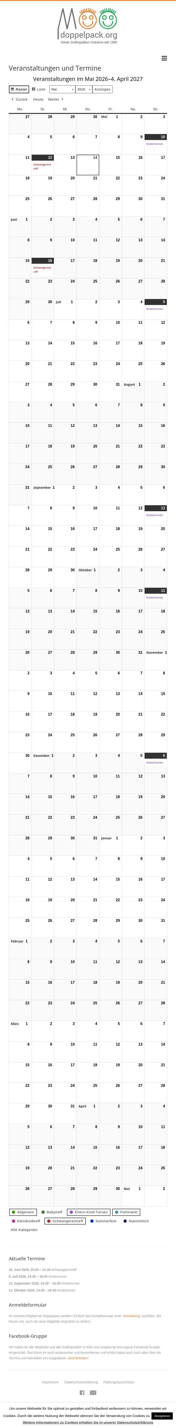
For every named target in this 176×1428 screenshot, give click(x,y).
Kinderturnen (58, 1276)
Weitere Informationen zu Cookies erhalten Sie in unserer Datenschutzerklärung (88, 1422)
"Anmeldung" (131, 1316)
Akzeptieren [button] (162, 1416)
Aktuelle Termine (27, 1258)
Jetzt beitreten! (78, 1358)
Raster (19, 89)
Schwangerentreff (63, 1269)
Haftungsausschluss (118, 1382)
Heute (38, 99)
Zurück (19, 99)
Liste (39, 89)
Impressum (50, 1382)
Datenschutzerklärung (81, 1382)
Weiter (56, 99)
